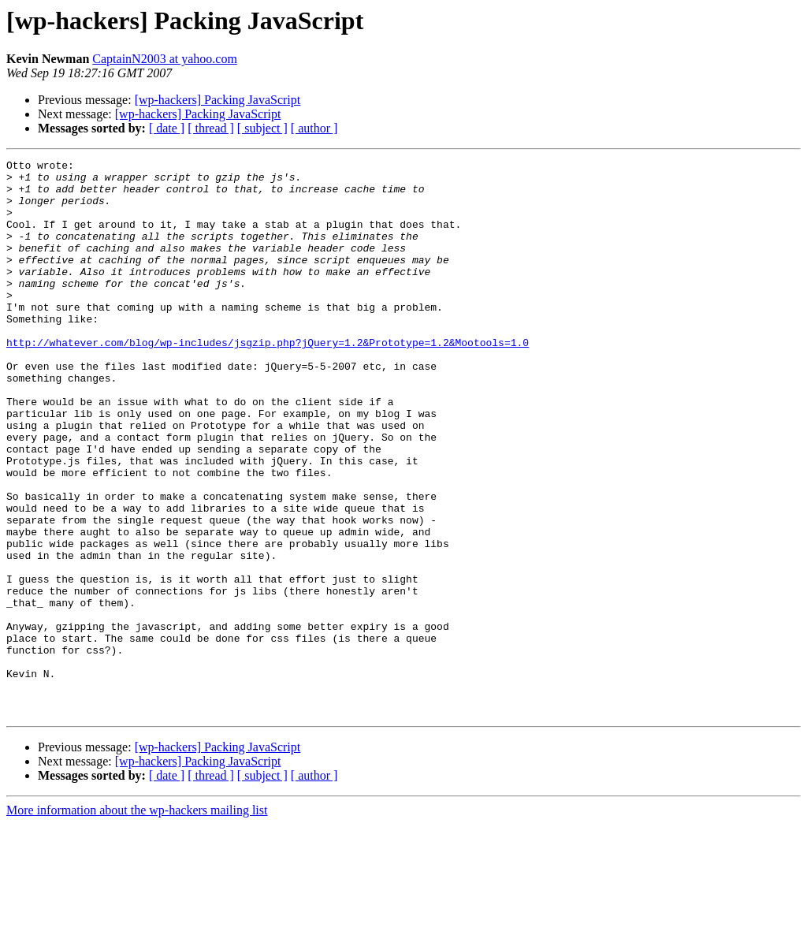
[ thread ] (211, 128)
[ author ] (314, 128)
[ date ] (166, 128)
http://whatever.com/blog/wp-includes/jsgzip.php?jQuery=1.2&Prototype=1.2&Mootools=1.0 (267, 380)
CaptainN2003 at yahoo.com (164, 58)
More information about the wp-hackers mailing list (136, 921)
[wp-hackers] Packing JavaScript (218, 99)
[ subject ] (262, 128)
